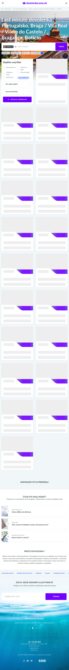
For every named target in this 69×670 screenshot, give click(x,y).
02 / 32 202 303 (34, 642)
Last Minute (7, 9)
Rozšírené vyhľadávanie (17, 99)
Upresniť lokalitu (12, 91)
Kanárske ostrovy (59, 573)
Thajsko (47, 573)
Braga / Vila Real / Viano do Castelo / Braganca (42, 9)
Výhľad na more (9, 73)
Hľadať (61, 47)
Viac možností (23, 77)
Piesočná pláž (25, 72)
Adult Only (9, 77)
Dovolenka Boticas (7, 573)
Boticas (59, 9)
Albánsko (39, 573)
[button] (29, 628)
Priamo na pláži (24, 68)
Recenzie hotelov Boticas (24, 573)
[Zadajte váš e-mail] (24, 596)
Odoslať (56, 596)
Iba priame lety (11, 67)
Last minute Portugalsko (20, 9)
